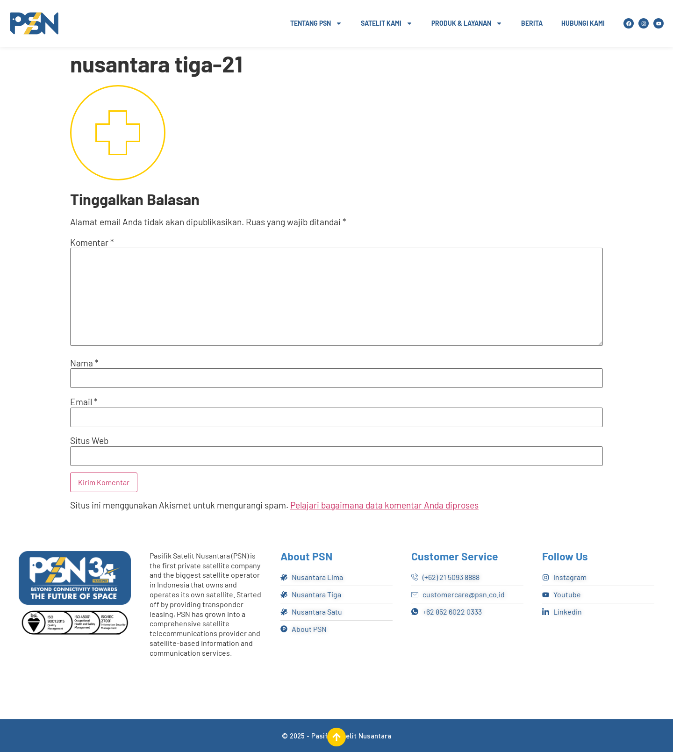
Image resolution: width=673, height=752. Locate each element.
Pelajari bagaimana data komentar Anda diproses (384, 505)
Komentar (92, 242)
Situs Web (89, 440)
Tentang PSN (316, 23)
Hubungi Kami (583, 23)
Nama (84, 362)
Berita (532, 23)
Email (84, 401)
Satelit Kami (387, 23)
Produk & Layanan (466, 23)
